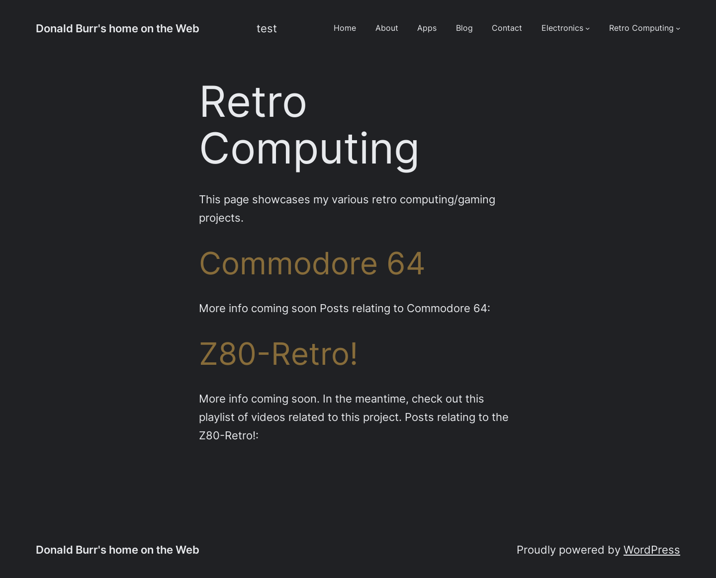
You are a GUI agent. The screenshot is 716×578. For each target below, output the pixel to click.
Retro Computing (641, 28)
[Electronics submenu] (587, 28)
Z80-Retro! (278, 354)
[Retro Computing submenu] (678, 28)
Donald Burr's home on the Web (117, 28)
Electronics (562, 28)
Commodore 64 (312, 263)
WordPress (652, 549)
